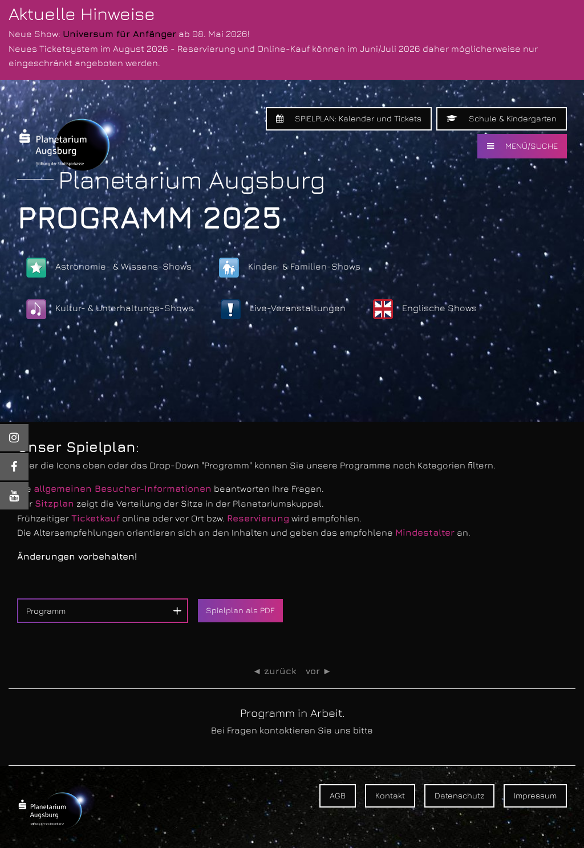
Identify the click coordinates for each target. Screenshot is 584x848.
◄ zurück (275, 671)
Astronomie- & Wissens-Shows (109, 268)
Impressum (535, 795)
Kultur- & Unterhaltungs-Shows (109, 309)
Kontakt (390, 795)
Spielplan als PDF (240, 610)
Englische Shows (425, 309)
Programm (46, 610)
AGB (338, 795)
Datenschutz (459, 795)
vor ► (319, 671)
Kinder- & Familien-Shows (289, 268)
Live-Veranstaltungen (283, 309)
